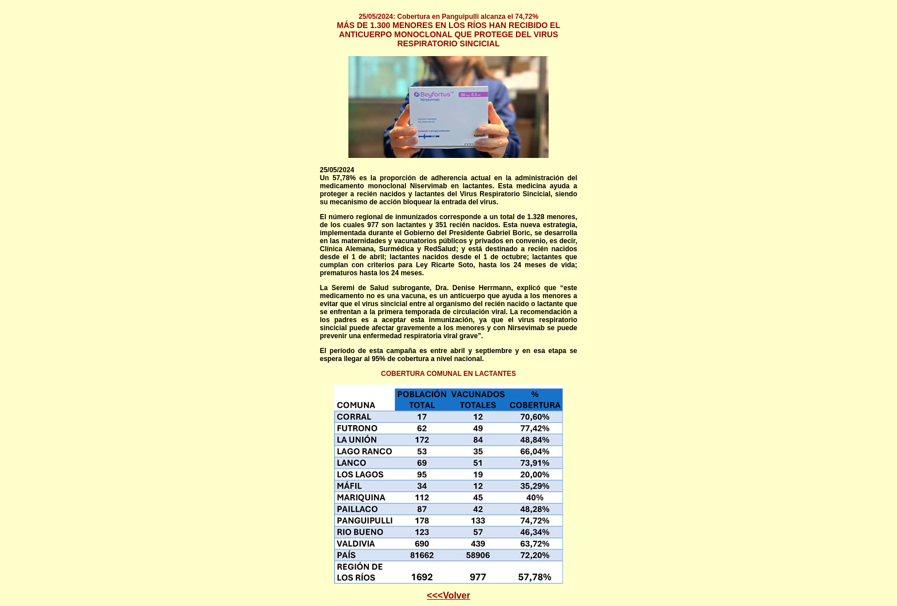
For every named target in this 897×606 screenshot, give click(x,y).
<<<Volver (448, 595)
